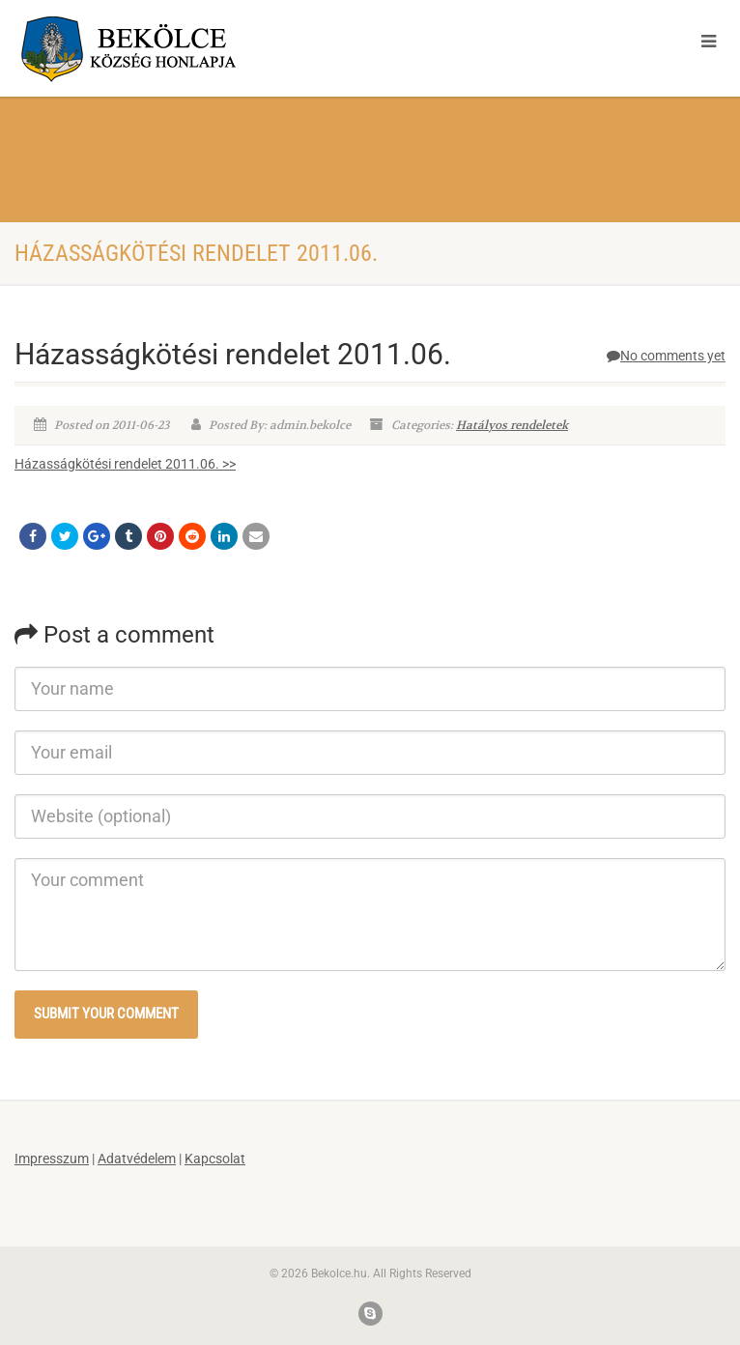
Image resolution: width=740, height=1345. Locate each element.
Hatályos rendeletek (512, 424)
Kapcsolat (215, 1158)
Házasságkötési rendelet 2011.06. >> (125, 464)
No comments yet (666, 355)
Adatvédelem (137, 1158)
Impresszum (51, 1158)
